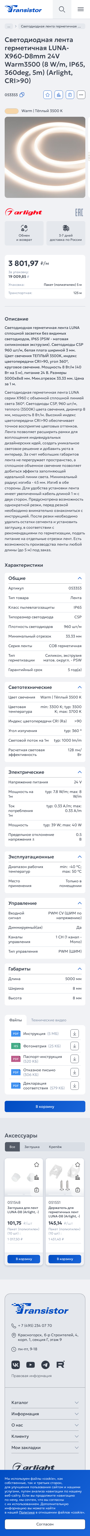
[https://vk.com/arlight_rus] (15, 1365)
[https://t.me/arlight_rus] (45, 1365)
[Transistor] (23, 8)
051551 (54, 1202)
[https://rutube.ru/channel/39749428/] (60, 1365)
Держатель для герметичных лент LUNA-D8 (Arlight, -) (64, 1212)
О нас (17, 1425)
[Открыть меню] (80, 9)
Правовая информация (31, 1375)
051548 (14, 1202)
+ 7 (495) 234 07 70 (35, 1325)
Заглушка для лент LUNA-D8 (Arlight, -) (23, 1210)
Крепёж (55, 1147)
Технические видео (48, 1020)
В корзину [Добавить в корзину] (45, 1106)
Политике (27, 1512)
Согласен (45, 1524)
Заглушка (32, 1147)
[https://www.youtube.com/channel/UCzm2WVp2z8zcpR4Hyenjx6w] (30, 1365)
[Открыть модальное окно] (81, 95)
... (8, 26)
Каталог (19, 1402)
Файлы (15, 1020)
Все (12, 1147)
